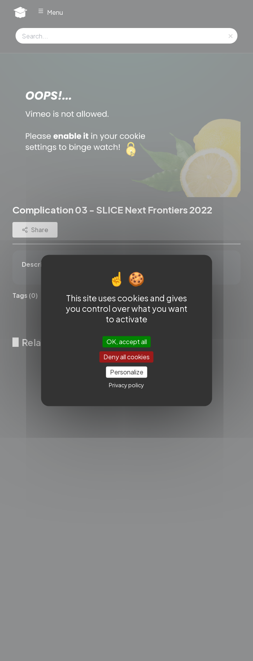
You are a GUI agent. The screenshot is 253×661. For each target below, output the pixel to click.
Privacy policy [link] (126, 385)
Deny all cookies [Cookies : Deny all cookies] (126, 357)
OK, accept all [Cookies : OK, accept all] (126, 341)
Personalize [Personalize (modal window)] (126, 372)
